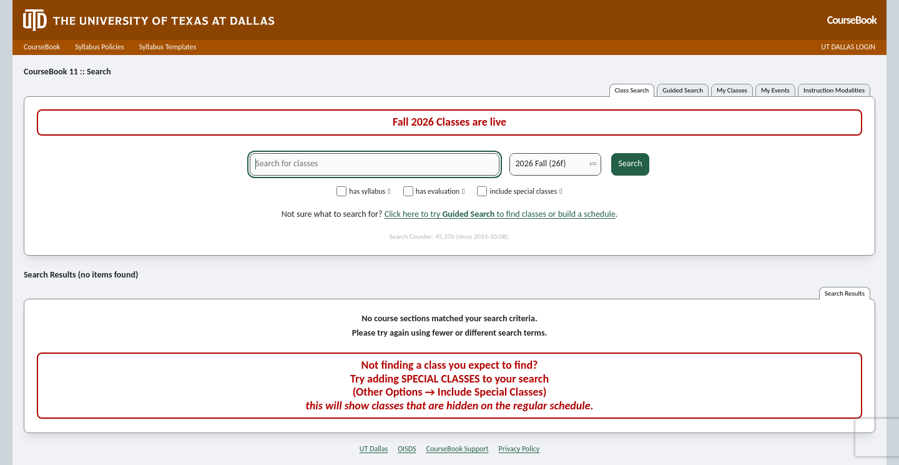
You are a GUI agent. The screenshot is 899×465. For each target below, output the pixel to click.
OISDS (407, 448)
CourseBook (42, 46)
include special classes (519, 191)
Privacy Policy (519, 448)
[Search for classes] (374, 164)
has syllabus (363, 191)
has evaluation (434, 191)
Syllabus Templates (168, 46)
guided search (682, 90)
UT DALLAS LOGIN (848, 46)
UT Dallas (374, 448)
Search (630, 163)
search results (845, 293)
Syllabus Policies (99, 46)
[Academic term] (555, 164)
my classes (732, 90)
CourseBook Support (457, 448)
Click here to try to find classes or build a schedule (500, 214)
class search (632, 90)
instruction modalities (834, 90)
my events (775, 90)
